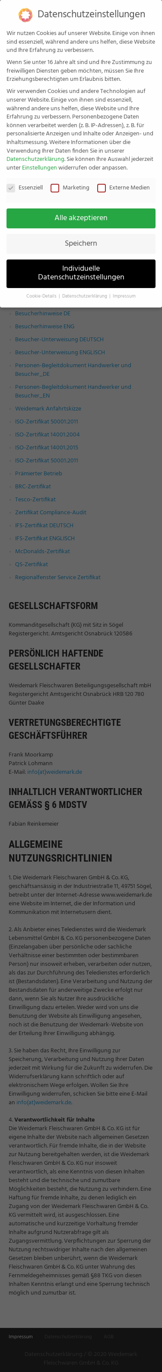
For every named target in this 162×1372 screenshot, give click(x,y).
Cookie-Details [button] (42, 289)
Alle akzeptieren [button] (81, 211)
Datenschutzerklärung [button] (85, 289)
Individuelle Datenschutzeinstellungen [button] (81, 266)
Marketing (70, 180)
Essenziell (24, 180)
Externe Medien (123, 180)
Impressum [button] (124, 289)
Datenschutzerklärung (35, 152)
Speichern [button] (81, 236)
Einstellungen (39, 160)
